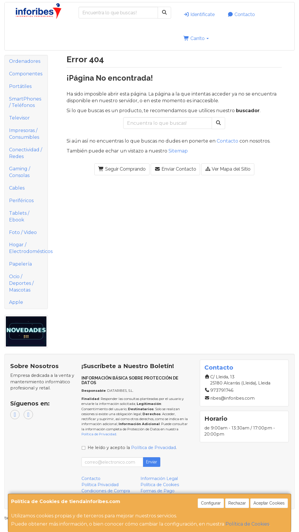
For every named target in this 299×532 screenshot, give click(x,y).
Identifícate (199, 14)
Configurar (211, 503)
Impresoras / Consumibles (24, 134)
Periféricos (21, 200)
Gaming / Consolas (19, 172)
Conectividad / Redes (25, 153)
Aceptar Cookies (269, 503)
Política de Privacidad (98, 434)
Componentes (25, 74)
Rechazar (237, 503)
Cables (17, 188)
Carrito (196, 38)
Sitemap (178, 151)
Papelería (20, 264)
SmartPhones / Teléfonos (25, 102)
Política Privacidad (100, 484)
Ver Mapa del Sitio (228, 169)
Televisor (19, 118)
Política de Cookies (247, 524)
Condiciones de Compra (105, 490)
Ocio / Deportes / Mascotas (21, 283)
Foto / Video (23, 232)
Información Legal (159, 478)
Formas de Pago (157, 490)
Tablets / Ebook (19, 216)
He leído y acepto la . (132, 447)
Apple (16, 302)
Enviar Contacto (175, 169)
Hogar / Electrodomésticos (28, 248)
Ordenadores (24, 61)
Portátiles (20, 86)
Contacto (241, 14)
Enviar (151, 462)
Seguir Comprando (122, 169)
